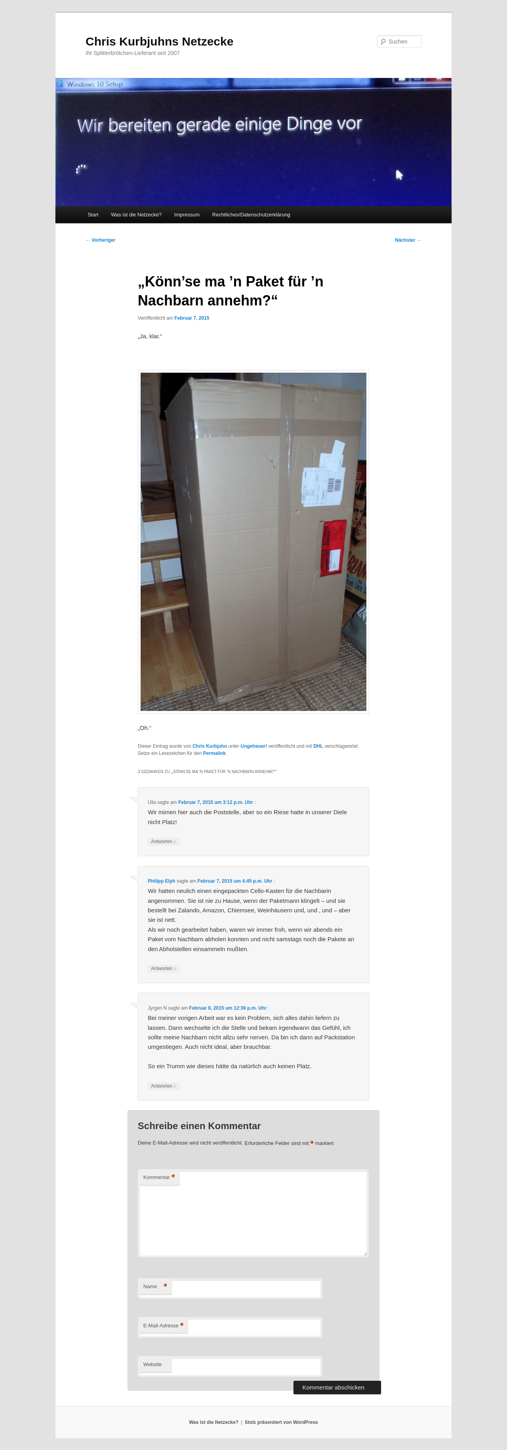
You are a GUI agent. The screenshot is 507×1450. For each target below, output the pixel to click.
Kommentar (159, 1177)
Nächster (408, 240)
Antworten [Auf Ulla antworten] (163, 841)
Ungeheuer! (253, 746)
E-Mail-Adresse (163, 1326)
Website (152, 1364)
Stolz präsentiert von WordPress (281, 1422)
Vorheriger (100, 240)
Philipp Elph (161, 881)
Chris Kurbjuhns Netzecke (159, 41)
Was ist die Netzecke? (136, 215)
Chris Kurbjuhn (210, 746)
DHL (318, 746)
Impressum (187, 215)
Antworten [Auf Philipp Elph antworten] (163, 968)
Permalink (214, 753)
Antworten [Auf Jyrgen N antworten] (163, 1086)
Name (155, 1287)
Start (93, 215)
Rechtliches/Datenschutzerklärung (251, 215)
